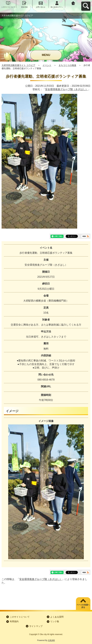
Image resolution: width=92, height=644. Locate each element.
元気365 (51, 640)
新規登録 (24, 7)
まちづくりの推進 (67, 65)
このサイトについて (8, 7)
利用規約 (14, 621)
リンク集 (54, 621)
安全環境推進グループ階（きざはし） (66, 89)
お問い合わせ (40, 7)
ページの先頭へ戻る (83, 606)
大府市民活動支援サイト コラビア (18, 65)
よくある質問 (56, 617)
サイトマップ (36, 626)
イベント (47, 65)
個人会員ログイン (57, 7)
